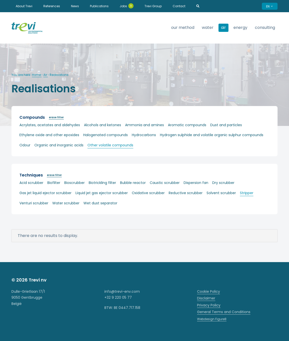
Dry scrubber (223, 182)
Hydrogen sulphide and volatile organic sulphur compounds (211, 134)
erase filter (56, 117)
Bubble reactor (133, 182)
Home (37, 75)
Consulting (265, 27)
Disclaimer (206, 298)
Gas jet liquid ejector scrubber (45, 192)
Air (45, 75)
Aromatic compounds (187, 124)
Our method (182, 27)
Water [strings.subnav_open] (208, 27)
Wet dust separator (100, 203)
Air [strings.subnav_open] (223, 27)
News (75, 6)
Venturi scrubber (33, 203)
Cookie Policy (208, 291)
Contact (179, 6)
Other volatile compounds (110, 145)
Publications (99, 6)
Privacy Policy (208, 305)
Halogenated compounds (105, 134)
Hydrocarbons (144, 134)
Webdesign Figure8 (211, 319)
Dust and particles (226, 124)
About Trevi (24, 6)
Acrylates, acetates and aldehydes (49, 124)
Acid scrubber (31, 182)
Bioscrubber (74, 182)
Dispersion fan (196, 182)
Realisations (59, 75)
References (51, 6)
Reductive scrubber (186, 192)
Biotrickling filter (102, 182)
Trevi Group (153, 6)
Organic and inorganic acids (58, 145)
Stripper (246, 192)
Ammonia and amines (144, 124)
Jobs (127, 5)
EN (269, 6)
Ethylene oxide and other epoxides (49, 134)
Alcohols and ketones (102, 124)
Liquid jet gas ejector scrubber (101, 192)
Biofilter (53, 182)
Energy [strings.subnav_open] (240, 27)
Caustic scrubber (165, 182)
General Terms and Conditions (223, 311)
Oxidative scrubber (148, 192)
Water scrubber (65, 203)
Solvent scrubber (221, 192)
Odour (24, 145)
